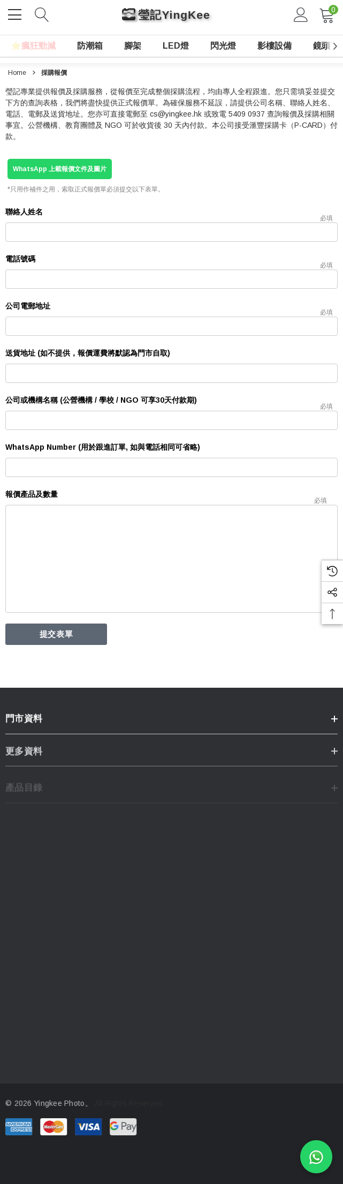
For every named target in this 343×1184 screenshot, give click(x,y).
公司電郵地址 (27, 306)
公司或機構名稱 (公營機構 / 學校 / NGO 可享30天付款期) (101, 400)
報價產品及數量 (31, 494)
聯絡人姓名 (24, 211)
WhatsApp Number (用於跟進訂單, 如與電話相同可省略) (102, 447)
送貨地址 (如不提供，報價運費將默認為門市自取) (87, 353)
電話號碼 (20, 259)
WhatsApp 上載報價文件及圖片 (59, 169)
